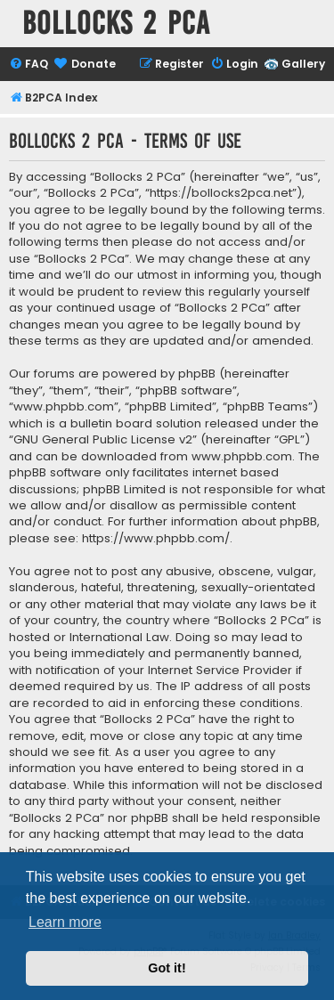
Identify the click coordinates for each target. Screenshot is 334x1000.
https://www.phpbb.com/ (156, 539)
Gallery (303, 63)
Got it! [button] (166, 968)
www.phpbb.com (241, 457)
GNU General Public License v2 (102, 440)
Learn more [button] (65, 922)
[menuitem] (28, 65)
